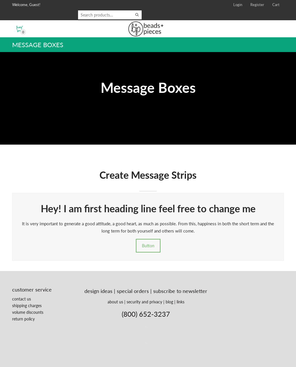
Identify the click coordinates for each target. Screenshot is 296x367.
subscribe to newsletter (180, 291)
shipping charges (27, 305)
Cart (276, 4)
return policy (23, 318)
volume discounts (27, 312)
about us (115, 301)
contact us (21, 298)
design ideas (98, 291)
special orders (133, 291)
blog (169, 301)
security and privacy (144, 301)
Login (237, 4)
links (180, 301)
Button (148, 245)
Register (257, 4)
